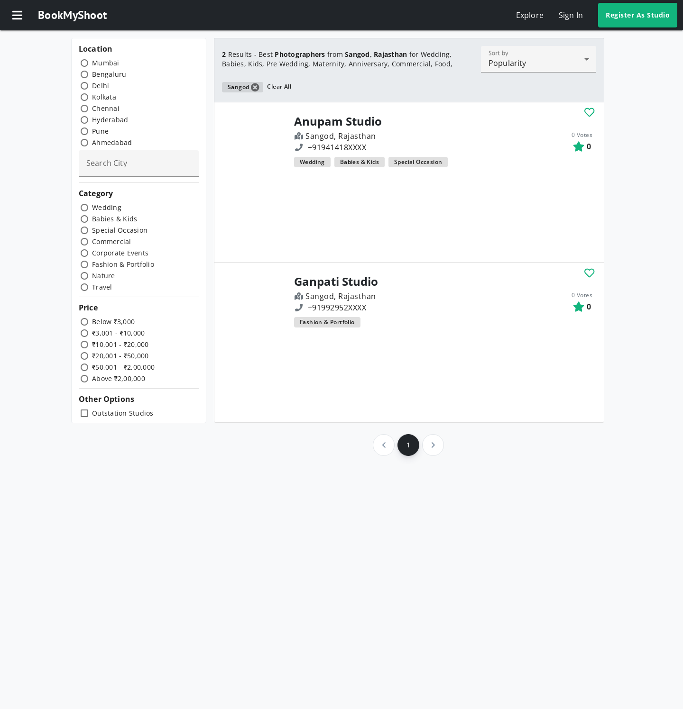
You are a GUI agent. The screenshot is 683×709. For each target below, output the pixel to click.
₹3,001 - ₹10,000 (118, 332)
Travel (102, 286)
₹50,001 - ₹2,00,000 (123, 367)
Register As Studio (638, 14)
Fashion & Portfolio (123, 264)
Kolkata (104, 96)
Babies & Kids (114, 218)
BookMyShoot (72, 15)
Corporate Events (120, 252)
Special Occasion (120, 230)
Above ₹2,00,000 (118, 378)
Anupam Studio (338, 121)
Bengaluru (109, 74)
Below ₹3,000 (113, 321)
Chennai (106, 108)
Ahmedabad (112, 142)
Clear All (279, 86)
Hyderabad (110, 119)
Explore (530, 15)
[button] (17, 15)
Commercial (111, 241)
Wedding (106, 207)
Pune (100, 131)
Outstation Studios (123, 413)
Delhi (100, 85)
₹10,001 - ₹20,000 (120, 344)
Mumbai (106, 62)
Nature (103, 275)
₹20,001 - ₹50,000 (120, 355)
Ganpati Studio (336, 281)
